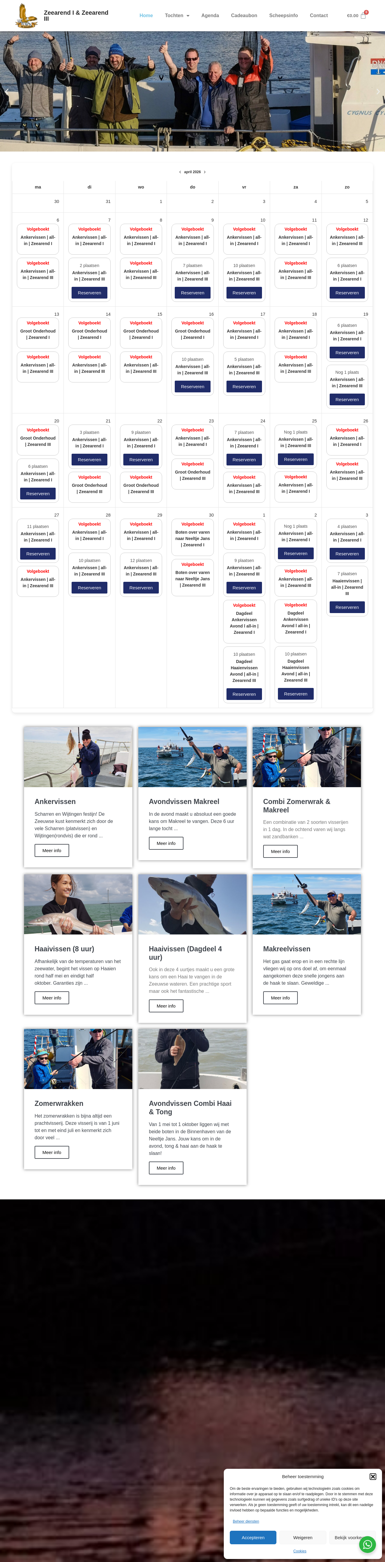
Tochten (177, 15)
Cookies (299, 1551)
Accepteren (253, 1537)
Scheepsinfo (283, 15)
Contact (319, 15)
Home (146, 15)
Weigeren (303, 1537)
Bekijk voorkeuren (353, 1537)
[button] (373, 1477)
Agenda (210, 15)
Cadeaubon (244, 15)
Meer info (51, 850)
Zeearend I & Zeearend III (76, 15)
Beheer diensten (246, 1521)
